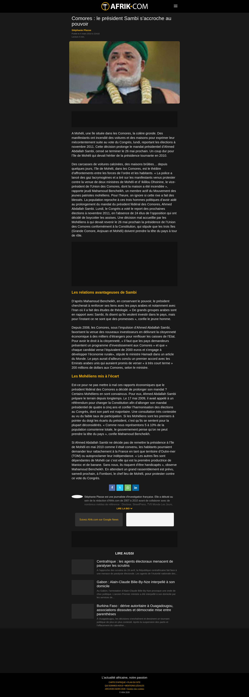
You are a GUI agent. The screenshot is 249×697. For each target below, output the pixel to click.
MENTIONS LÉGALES (134, 686)
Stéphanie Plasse (81, 30)
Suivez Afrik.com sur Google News (98, 519)
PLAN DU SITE (133, 682)
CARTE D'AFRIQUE (117, 682)
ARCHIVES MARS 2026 (115, 689)
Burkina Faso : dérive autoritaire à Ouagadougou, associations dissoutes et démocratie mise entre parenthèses (135, 610)
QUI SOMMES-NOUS (114, 686)
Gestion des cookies (135, 689)
